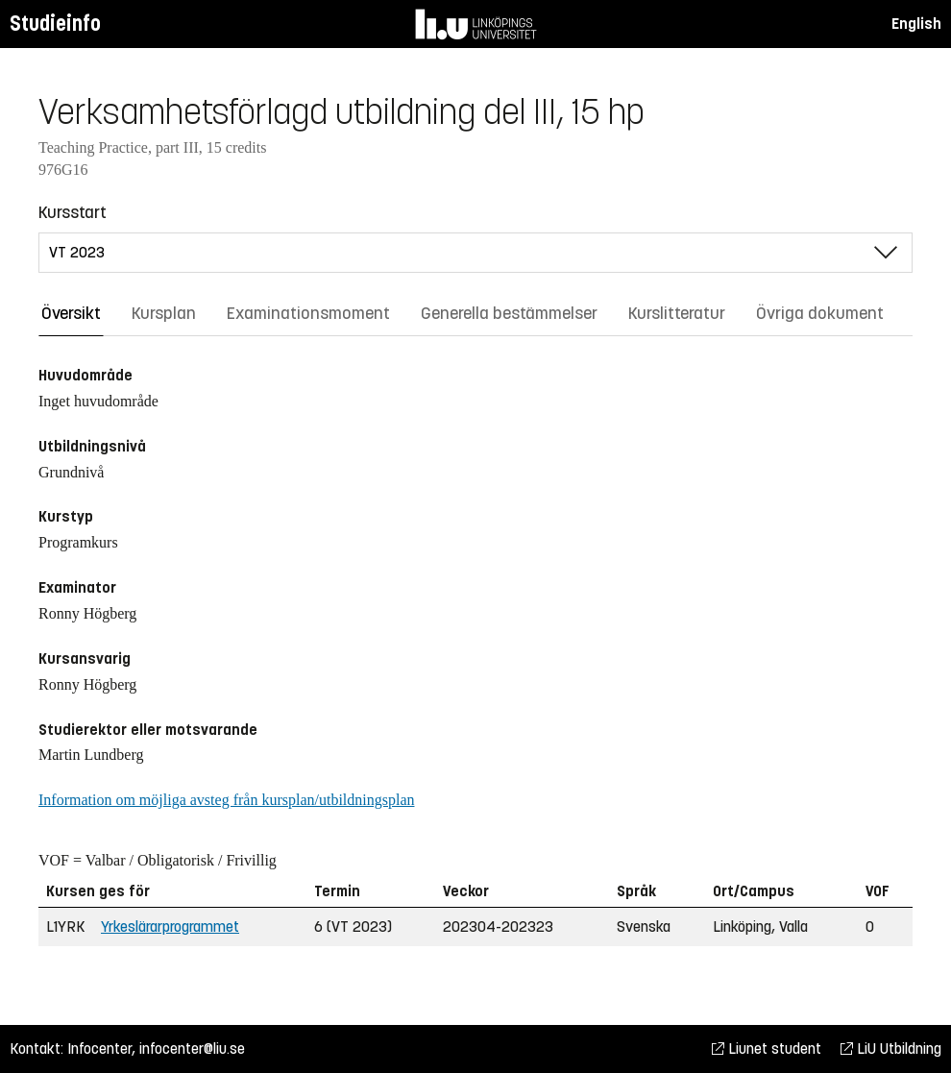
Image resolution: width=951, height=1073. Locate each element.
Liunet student (766, 1048)
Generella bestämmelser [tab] (509, 313)
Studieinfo (55, 24)
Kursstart (72, 212)
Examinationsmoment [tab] (308, 313)
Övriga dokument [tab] (820, 313)
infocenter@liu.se (192, 1048)
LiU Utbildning (891, 1048)
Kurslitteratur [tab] (676, 313)
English (916, 23)
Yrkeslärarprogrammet (170, 926)
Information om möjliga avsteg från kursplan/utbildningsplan (226, 800)
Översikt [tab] (71, 313)
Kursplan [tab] (164, 313)
